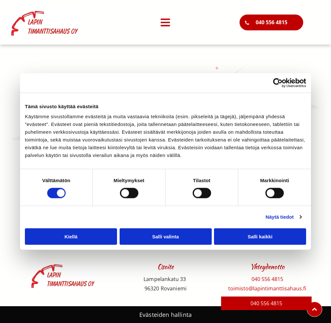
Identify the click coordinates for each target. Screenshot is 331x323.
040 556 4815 (267, 279)
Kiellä (70, 236)
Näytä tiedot (280, 217)
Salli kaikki (260, 236)
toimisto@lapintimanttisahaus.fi (267, 288)
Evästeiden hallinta (165, 314)
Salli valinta (165, 236)
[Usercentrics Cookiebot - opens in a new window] (278, 83)
